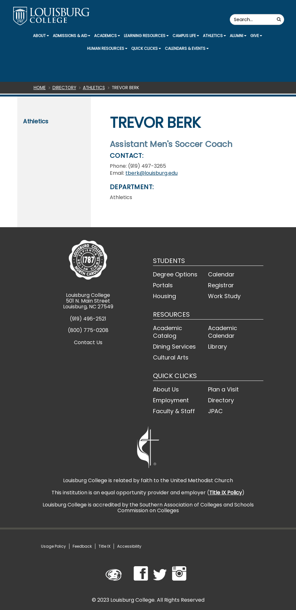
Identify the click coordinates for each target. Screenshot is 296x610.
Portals (163, 285)
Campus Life (185, 35)
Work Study (224, 296)
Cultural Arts (170, 357)
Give (256, 35)
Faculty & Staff (174, 411)
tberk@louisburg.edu (151, 173)
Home (40, 88)
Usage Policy (53, 546)
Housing (164, 296)
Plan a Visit (223, 389)
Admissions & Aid (71, 35)
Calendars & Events (187, 48)
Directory (64, 88)
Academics (107, 35)
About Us (166, 389)
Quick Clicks (146, 48)
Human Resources (107, 48)
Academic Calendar (222, 332)
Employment (171, 400)
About (41, 35)
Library (217, 347)
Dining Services (174, 347)
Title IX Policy (225, 492)
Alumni (238, 35)
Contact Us (88, 342)
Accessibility (129, 546)
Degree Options (175, 274)
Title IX (104, 546)
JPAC (215, 411)
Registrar (221, 285)
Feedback (82, 546)
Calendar (221, 274)
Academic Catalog (167, 332)
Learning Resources (146, 35)
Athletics (214, 35)
